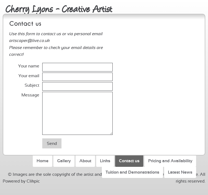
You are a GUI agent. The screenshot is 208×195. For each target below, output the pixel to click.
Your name (28, 66)
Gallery (64, 161)
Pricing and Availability (170, 161)
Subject (32, 85)
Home (42, 161)
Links (105, 161)
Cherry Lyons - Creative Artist (59, 8)
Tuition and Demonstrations (132, 172)
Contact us (129, 161)
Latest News (180, 172)
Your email (28, 76)
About (85, 161)
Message (30, 95)
